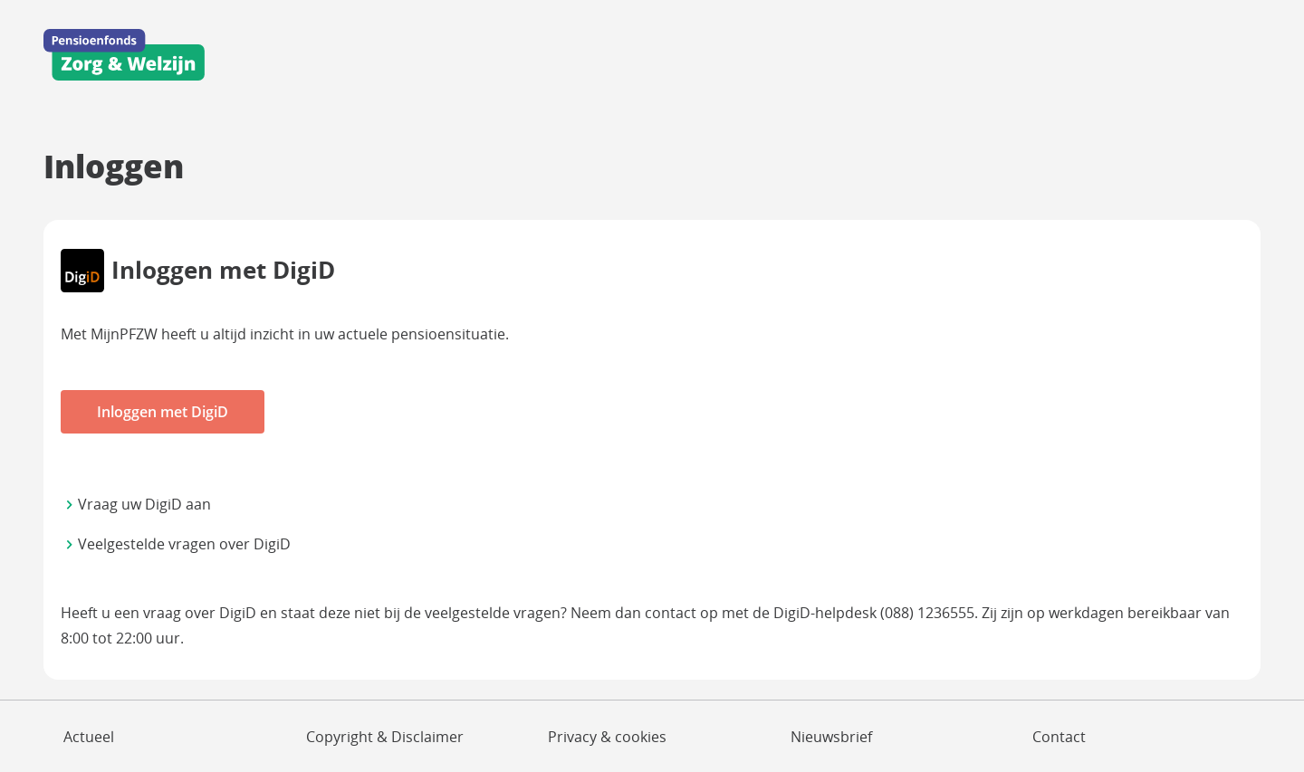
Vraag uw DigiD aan (144, 504)
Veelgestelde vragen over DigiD (184, 544)
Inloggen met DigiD (162, 412)
